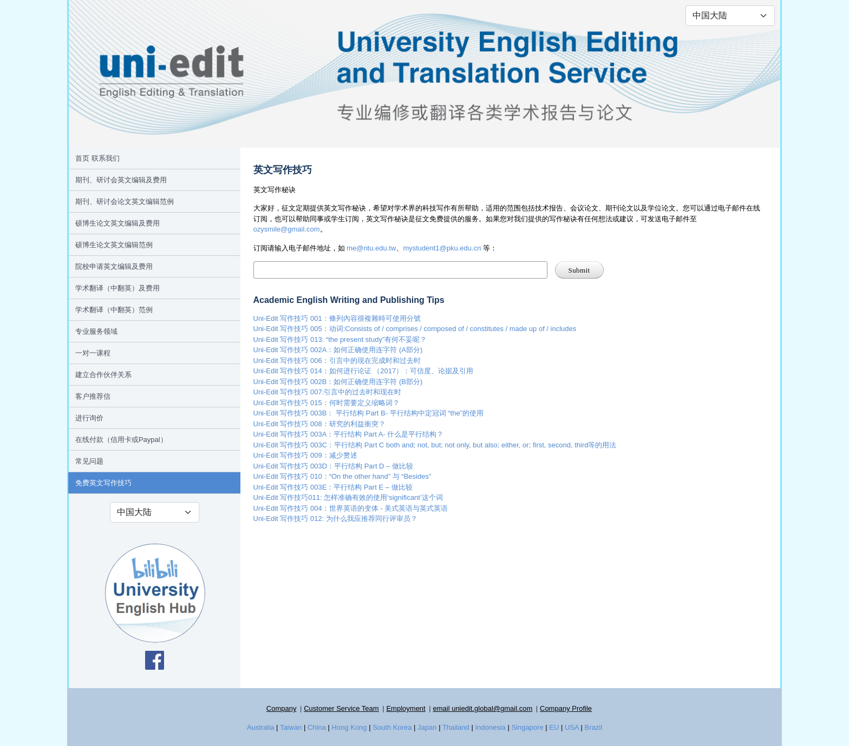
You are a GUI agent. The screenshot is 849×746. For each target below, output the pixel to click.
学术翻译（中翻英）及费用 (117, 288)
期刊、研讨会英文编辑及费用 (121, 180)
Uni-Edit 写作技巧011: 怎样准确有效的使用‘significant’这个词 (348, 497)
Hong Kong (349, 727)
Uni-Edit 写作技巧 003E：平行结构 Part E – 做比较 (333, 487)
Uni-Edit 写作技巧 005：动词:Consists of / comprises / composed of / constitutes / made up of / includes (415, 329)
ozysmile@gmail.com (286, 229)
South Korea (392, 727)
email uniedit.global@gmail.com (482, 708)
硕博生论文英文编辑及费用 (117, 223)
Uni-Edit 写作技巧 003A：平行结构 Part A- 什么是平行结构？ (348, 434)
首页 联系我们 (97, 158)
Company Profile (566, 708)
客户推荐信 (92, 396)
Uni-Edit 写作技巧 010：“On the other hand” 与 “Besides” (342, 476)
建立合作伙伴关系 (103, 375)
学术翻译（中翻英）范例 (114, 310)
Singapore (527, 727)
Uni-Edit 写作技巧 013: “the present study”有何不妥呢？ (340, 339)
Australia (261, 727)
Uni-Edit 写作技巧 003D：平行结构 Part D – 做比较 (333, 466)
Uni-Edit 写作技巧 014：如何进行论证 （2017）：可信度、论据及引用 (363, 371)
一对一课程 (92, 353)
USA (572, 727)
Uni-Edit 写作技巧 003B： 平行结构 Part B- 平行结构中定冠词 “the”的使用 (368, 413)
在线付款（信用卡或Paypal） (121, 439)
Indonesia (490, 727)
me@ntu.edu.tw (371, 248)
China (317, 727)
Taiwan (291, 727)
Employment (405, 708)
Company (281, 708)
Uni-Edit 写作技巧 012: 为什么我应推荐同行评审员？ (335, 518)
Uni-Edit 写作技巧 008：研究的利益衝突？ (319, 424)
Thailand (455, 727)
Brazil (594, 727)
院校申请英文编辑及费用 (114, 266)
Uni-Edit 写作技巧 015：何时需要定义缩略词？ (326, 403)
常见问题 (89, 461)
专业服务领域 (96, 331)
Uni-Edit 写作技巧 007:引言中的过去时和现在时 (327, 392)
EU (554, 727)
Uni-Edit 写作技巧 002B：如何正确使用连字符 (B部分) (338, 382)
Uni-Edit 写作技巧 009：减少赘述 (305, 455)
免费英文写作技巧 (103, 483)
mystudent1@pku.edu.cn (442, 248)
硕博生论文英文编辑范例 (114, 245)
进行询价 (89, 418)
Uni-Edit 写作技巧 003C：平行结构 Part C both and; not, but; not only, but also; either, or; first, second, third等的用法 (435, 445)
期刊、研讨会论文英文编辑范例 (124, 201)
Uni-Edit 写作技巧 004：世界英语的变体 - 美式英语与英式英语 (350, 508)
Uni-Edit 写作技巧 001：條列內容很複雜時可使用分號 (337, 318)
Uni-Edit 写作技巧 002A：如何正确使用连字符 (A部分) (338, 350)
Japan (426, 727)
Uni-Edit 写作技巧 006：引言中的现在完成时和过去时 (337, 361)
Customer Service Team (341, 708)
